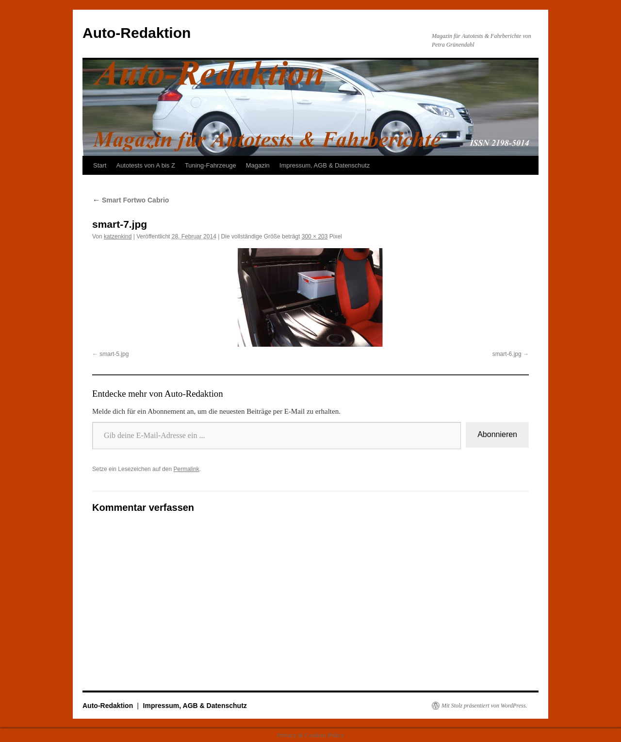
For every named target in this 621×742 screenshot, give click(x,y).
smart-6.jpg (507, 354)
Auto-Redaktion (136, 33)
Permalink (186, 469)
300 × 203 (315, 236)
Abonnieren (497, 434)
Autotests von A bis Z (145, 165)
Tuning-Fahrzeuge (210, 165)
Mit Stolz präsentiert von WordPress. (484, 705)
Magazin (258, 165)
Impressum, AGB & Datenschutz (324, 165)
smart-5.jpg (114, 354)
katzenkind (117, 236)
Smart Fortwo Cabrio (130, 200)
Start (99, 165)
